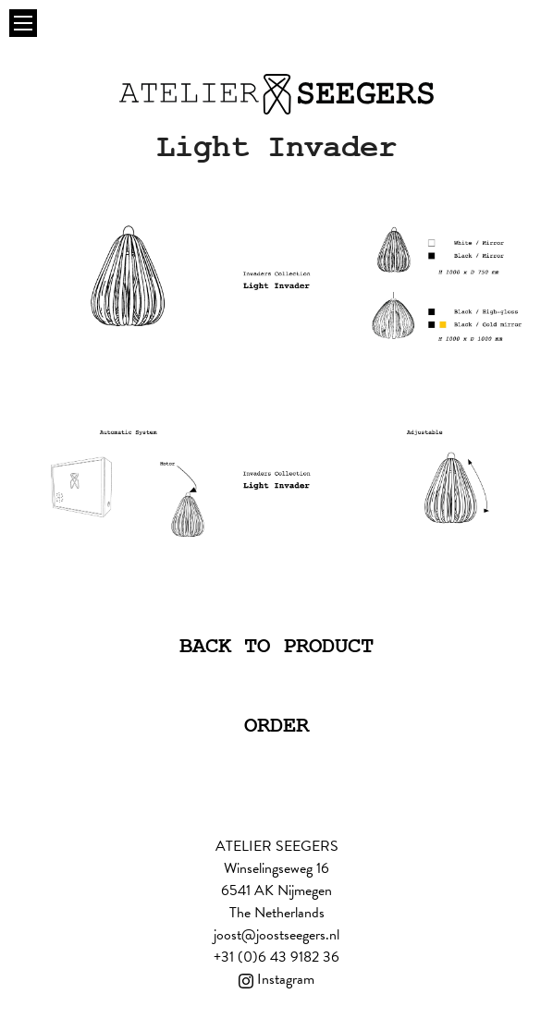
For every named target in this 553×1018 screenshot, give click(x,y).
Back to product (276, 646)
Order (276, 725)
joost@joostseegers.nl (276, 935)
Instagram (276, 979)
